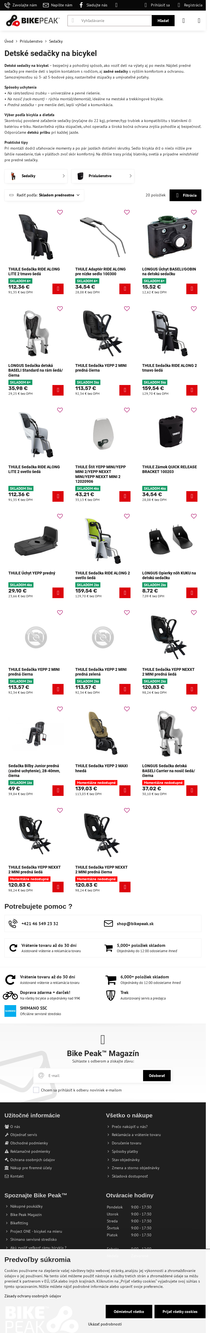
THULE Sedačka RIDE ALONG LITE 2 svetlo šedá (34, 469)
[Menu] (199, 20)
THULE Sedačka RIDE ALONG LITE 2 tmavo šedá (34, 271)
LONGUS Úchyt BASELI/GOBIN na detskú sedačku (169, 271)
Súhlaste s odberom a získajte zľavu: (103, 1061)
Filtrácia (185, 195)
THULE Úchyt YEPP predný (31, 573)
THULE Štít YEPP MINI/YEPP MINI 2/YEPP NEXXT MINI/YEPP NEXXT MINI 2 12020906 (100, 474)
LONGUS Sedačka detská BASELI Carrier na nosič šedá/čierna (168, 771)
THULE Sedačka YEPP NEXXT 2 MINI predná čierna (101, 869)
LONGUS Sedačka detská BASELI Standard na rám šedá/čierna (35, 370)
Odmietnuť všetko (129, 1311)
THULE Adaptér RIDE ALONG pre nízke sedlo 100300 (100, 271)
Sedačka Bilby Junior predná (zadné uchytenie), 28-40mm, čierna (34, 771)
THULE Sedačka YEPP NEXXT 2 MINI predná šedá (168, 672)
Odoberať (157, 1075)
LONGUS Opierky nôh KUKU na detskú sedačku (169, 575)
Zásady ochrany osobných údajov (32, 1295)
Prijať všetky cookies (180, 1311)
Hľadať (163, 20)
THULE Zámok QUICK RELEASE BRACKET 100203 (169, 469)
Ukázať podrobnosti (105, 1324)
